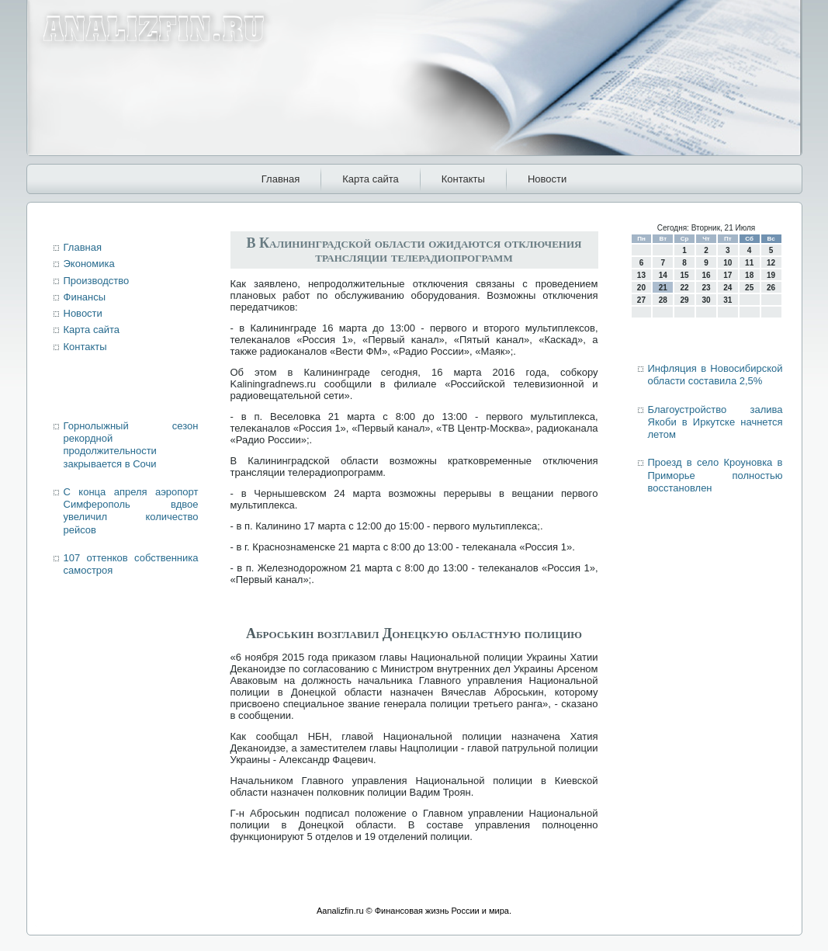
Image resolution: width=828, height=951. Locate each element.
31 (727, 300)
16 (706, 275)
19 (771, 275)
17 (727, 275)
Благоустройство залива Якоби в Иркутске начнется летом (715, 422)
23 (706, 287)
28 (663, 300)
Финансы (85, 297)
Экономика (89, 263)
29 (685, 300)
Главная (281, 179)
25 (749, 287)
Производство (97, 280)
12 (771, 263)
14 (663, 275)
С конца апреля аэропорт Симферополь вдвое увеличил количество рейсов (131, 511)
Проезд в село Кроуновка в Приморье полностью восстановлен (715, 475)
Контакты (463, 179)
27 (641, 300)
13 (641, 275)
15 (685, 275)
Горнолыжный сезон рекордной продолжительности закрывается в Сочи (131, 445)
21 (663, 287)
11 (749, 263)
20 (641, 287)
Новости (547, 179)
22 (685, 287)
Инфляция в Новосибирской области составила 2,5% (715, 375)
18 (749, 275)
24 (727, 287)
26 (771, 287)
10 (727, 263)
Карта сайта (370, 179)
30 (706, 300)
